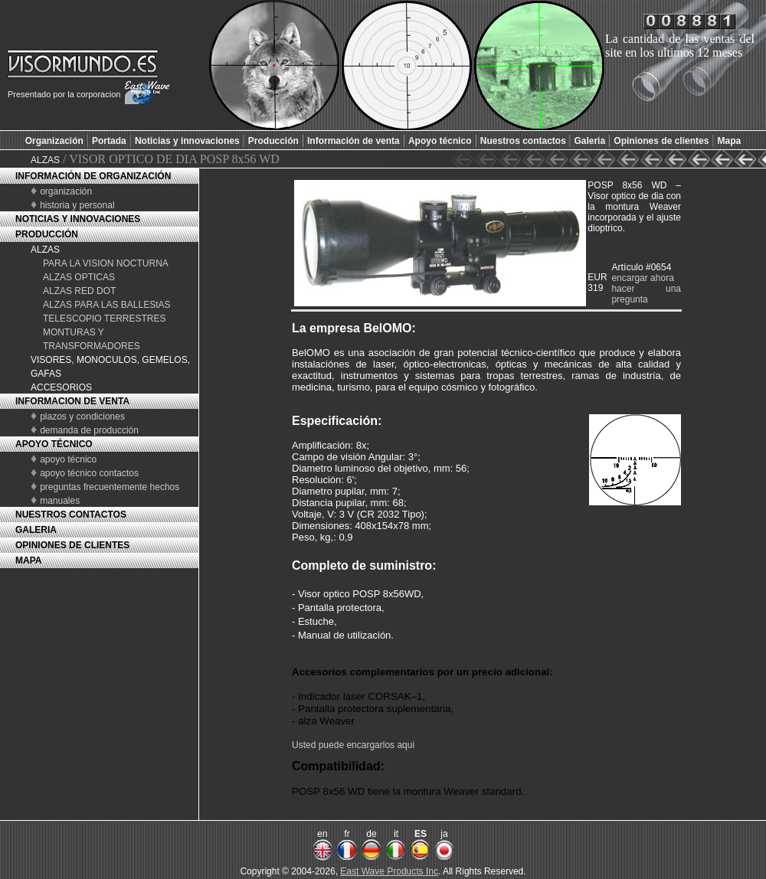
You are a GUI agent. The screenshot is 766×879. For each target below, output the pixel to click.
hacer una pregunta (646, 294)
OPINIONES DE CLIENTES (72, 545)
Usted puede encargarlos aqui (353, 745)
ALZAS (45, 160)
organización (66, 191)
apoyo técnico (68, 459)
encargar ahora (642, 278)
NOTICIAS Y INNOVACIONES (77, 219)
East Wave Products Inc (389, 871)
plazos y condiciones (82, 416)
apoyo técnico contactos (89, 473)
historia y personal (77, 205)
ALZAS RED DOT (79, 291)
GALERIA (36, 529)
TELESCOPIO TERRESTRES (104, 318)
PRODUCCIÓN (46, 234)
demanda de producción (89, 430)
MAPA (28, 560)
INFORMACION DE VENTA (72, 401)
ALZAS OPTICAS (79, 277)
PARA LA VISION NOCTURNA (106, 263)
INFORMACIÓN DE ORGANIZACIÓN (93, 176)
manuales (60, 500)
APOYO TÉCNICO (54, 444)
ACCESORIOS (61, 387)
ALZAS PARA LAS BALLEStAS (107, 304)
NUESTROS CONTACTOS (70, 514)
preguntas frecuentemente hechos (109, 487)
